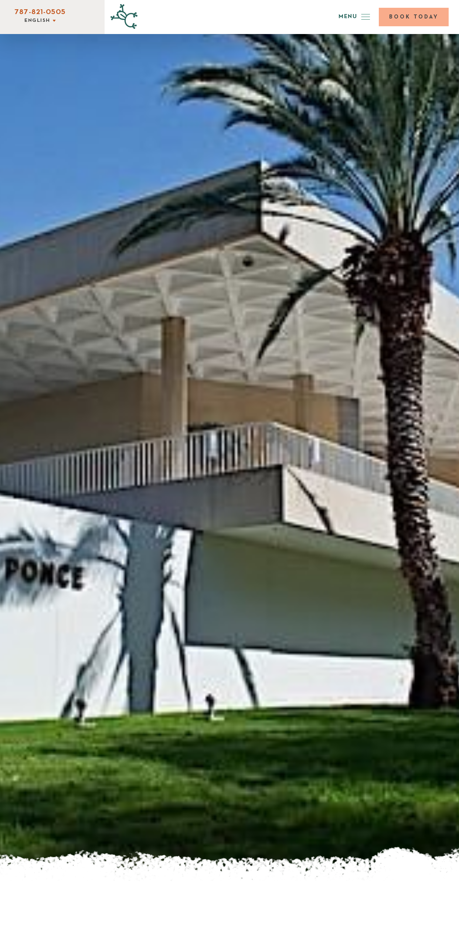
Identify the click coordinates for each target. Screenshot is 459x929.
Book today (414, 17)
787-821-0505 (39, 12)
